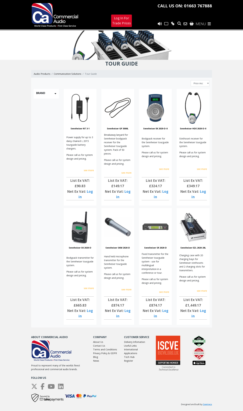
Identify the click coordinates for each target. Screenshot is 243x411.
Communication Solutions (67, 73)
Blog (95, 357)
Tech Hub (129, 357)
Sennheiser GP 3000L (117, 128)
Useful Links (130, 345)
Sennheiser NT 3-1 (80, 128)
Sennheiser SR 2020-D (155, 247)
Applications (130, 353)
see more (89, 170)
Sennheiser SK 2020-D (80, 247)
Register (128, 360)
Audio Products (42, 73)
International (131, 349)
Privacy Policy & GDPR (105, 353)
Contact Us (99, 345)
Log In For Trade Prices (121, 20)
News (96, 360)
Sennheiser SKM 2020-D (117, 247)
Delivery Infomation (134, 341)
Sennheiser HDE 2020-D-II (193, 128)
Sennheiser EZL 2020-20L (193, 247)
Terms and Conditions (105, 349)
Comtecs (207, 404)
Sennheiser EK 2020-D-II (155, 128)
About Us (98, 341)
